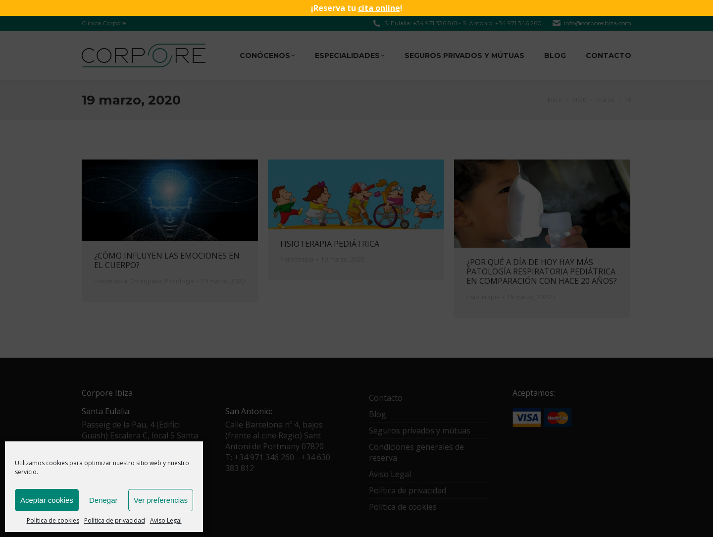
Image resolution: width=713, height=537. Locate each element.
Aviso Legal (166, 520)
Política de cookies (53, 520)
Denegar (103, 500)
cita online (379, 7)
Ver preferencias (161, 500)
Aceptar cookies (46, 500)
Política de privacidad (114, 520)
